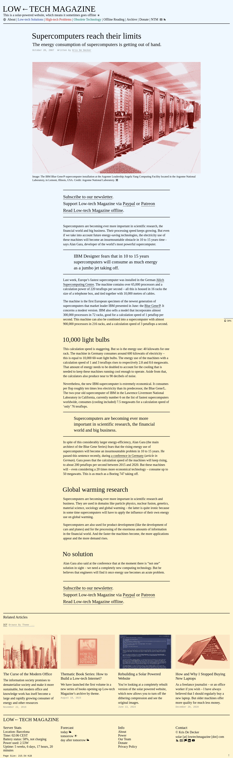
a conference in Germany (127, 456)
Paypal (129, 204)
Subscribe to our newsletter (87, 197)
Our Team (124, 740)
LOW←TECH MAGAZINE (49, 8)
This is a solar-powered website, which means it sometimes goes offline (51, 15)
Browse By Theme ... (22, 625)
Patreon (148, 204)
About (122, 732)
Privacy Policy (127, 747)
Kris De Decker (81, 50)
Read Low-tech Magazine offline (93, 210)
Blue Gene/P (152, 306)
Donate (123, 744)
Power (122, 736)
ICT (5, 625)
